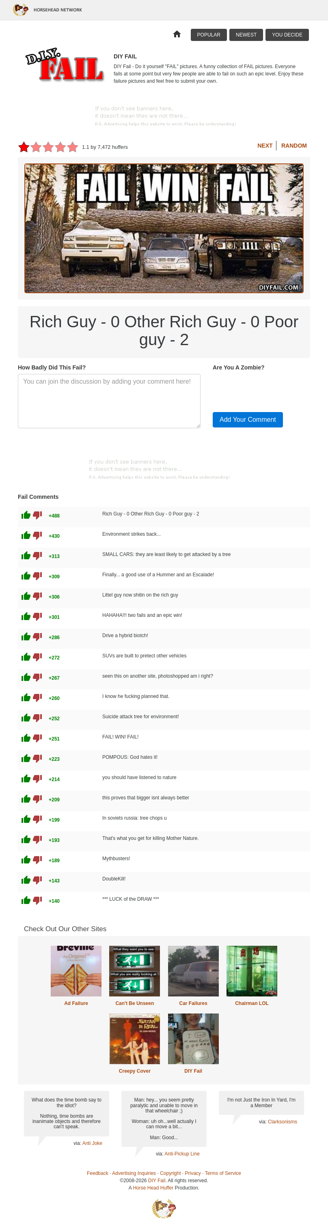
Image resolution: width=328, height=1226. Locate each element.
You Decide (287, 35)
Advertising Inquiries (134, 1173)
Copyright (170, 1173)
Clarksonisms (282, 1122)
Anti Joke (92, 1143)
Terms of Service (223, 1173)
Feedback (97, 1173)
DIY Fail (193, 1071)
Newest (246, 35)
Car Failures (193, 1003)
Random (294, 145)
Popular (208, 35)
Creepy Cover (135, 1071)
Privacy (193, 1173)
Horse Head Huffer (153, 1188)
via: (77, 1143)
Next (264, 145)
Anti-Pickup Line (182, 1154)
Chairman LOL (252, 1003)
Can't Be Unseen (134, 1003)
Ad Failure (76, 1003)
